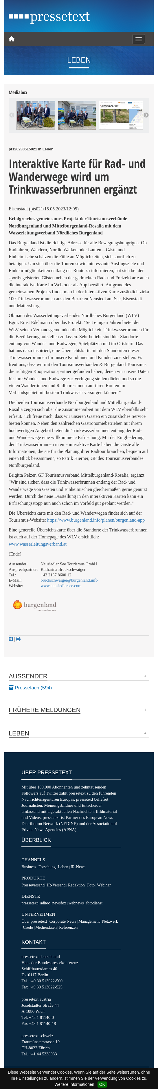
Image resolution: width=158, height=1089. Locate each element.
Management (89, 921)
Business (28, 866)
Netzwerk (110, 921)
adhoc (45, 903)
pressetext (29, 903)
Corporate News (62, 921)
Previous (12, 115)
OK (102, 1084)
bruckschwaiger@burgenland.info (69, 580)
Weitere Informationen (74, 1084)
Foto (91, 885)
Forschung (47, 866)
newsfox (59, 903)
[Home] (11, 39)
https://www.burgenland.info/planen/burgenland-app (96, 520)
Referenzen (68, 927)
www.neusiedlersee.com (61, 585)
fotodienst (94, 903)
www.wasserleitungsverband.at (38, 544)
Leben (63, 866)
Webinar (104, 885)
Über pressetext (34, 921)
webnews (76, 903)
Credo (28, 927)
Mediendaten (46, 927)
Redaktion (76, 885)
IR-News (78, 866)
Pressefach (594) (30, 688)
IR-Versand (56, 885)
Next (146, 115)
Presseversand (33, 885)
